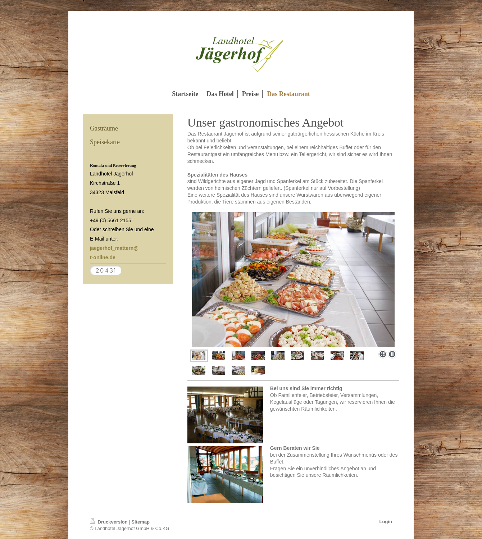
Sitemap (140, 522)
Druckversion (109, 522)
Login (385, 521)
